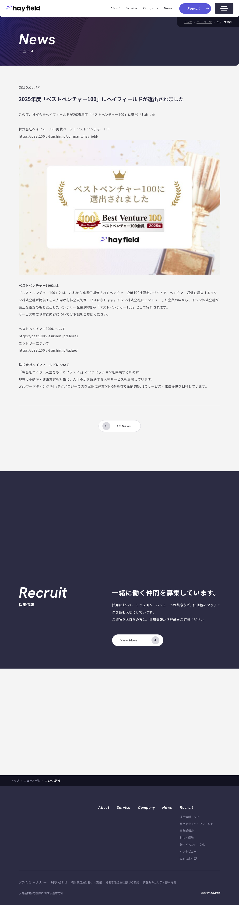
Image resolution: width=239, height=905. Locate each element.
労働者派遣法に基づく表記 (122, 882)
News (168, 8)
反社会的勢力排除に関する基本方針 (41, 893)
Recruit (186, 807)
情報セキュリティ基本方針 (159, 882)
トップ (188, 22)
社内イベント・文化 (192, 844)
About (103, 807)
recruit (198, 8)
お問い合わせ (58, 882)
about (115, 8)
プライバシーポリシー (33, 882)
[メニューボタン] (224, 8)
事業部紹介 (187, 830)
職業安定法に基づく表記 (86, 882)
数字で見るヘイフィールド (196, 824)
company (150, 8)
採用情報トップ (189, 817)
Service (131, 8)
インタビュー (188, 851)
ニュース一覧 (204, 22)
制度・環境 (187, 837)
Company (146, 807)
